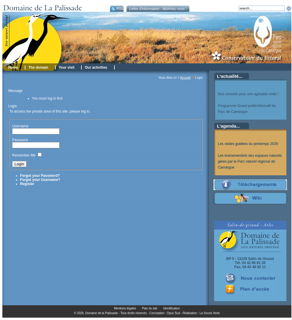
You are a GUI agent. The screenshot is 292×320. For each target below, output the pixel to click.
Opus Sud (173, 313)
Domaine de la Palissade (101, 313)
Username (20, 126)
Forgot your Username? (40, 180)
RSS (116, 8)
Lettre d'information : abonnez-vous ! (157, 9)
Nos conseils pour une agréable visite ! (248, 94)
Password (20, 140)
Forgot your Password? (40, 176)
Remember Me (23, 155)
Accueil (185, 77)
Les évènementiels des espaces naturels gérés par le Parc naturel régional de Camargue (250, 161)
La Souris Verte (210, 313)
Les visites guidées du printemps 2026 (248, 144)
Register (27, 184)
